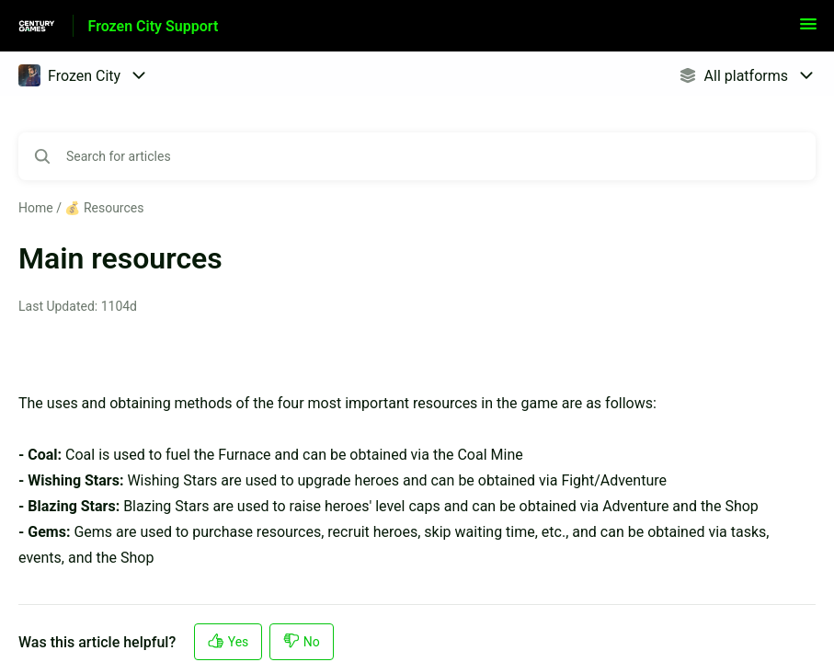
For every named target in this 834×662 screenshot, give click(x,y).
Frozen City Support (153, 26)
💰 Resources (103, 207)
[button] (808, 30)
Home (35, 207)
